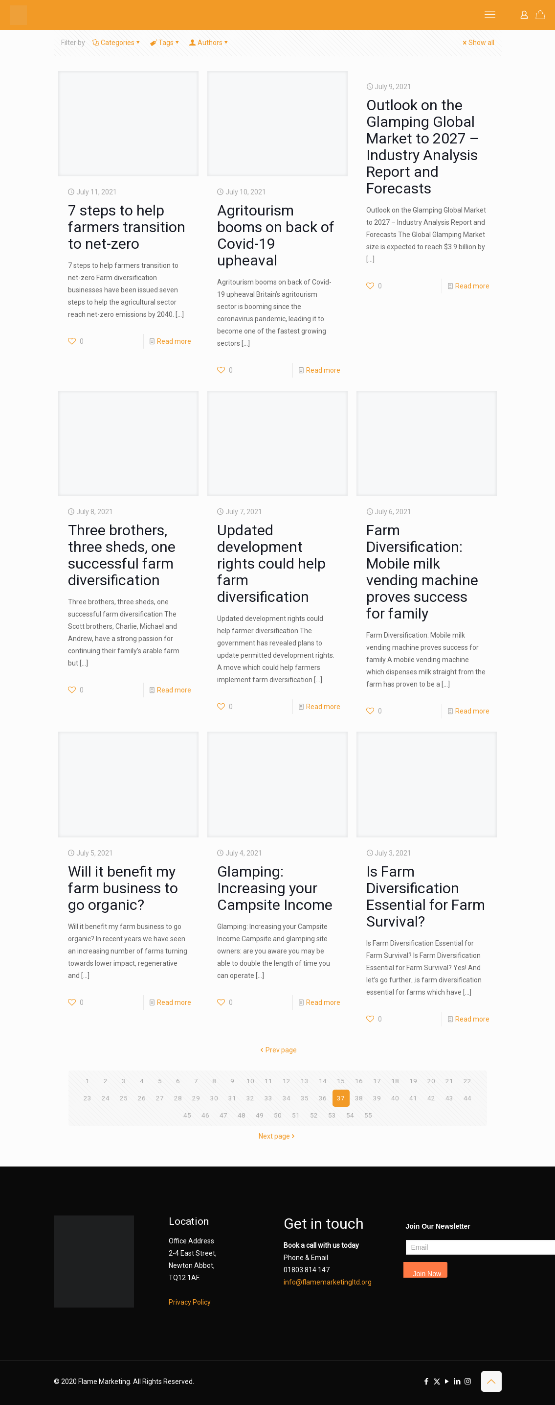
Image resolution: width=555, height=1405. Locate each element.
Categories (116, 43)
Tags (165, 43)
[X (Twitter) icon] (437, 1381)
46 (205, 1115)
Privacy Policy (190, 1302)
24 (106, 1098)
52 (314, 1115)
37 (341, 1098)
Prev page (278, 1050)
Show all (478, 43)
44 (467, 1098)
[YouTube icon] (447, 1381)
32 (250, 1098)
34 (286, 1098)
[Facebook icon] (426, 1381)
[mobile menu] (490, 14)
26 (142, 1098)
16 (359, 1081)
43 (449, 1098)
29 (196, 1098)
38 (359, 1098)
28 (178, 1098)
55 (368, 1115)
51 (296, 1115)
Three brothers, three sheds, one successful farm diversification (122, 555)
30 (214, 1098)
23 (87, 1098)
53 (332, 1115)
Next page (278, 1136)
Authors (209, 43)
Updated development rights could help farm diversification (271, 563)
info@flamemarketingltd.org (328, 1282)
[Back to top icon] (491, 1381)
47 (223, 1115)
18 (395, 1081)
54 (350, 1115)
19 (413, 1081)
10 (250, 1081)
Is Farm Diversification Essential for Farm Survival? (425, 896)
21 (449, 1081)
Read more (174, 341)
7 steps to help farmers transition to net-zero (126, 227)
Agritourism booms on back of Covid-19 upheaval (275, 235)
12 (286, 1081)
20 (431, 1081)
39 (377, 1098)
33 (268, 1098)
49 (260, 1115)
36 (323, 1098)
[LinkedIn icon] (457, 1381)
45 (187, 1115)
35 (305, 1098)
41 (413, 1098)
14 (323, 1081)
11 (268, 1081)
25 (124, 1098)
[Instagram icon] (467, 1381)
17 (377, 1081)
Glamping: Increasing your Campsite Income (275, 888)
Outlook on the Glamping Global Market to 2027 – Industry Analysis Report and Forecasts (422, 146)
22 (467, 1081)
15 (341, 1081)
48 (241, 1115)
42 (431, 1098)
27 (160, 1098)
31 (232, 1098)
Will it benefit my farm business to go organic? (123, 888)
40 (395, 1098)
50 (278, 1115)
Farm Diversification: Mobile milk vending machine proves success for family (422, 572)
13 (305, 1081)
